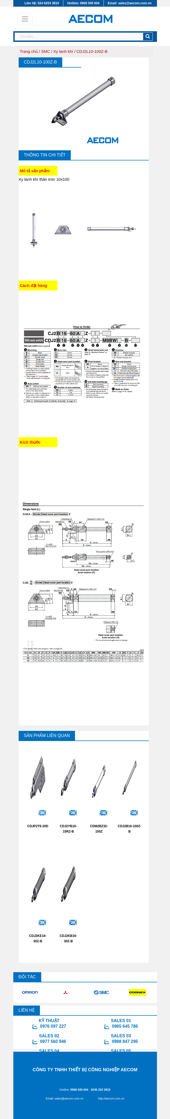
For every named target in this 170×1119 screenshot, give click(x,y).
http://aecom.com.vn (111, 1098)
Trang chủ (29, 51)
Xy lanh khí (63, 51)
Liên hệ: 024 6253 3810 (41, 3)
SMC (45, 51)
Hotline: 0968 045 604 (83, 3)
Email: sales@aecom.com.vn (129, 3)
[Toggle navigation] (25, 19)
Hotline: (74, 1089)
